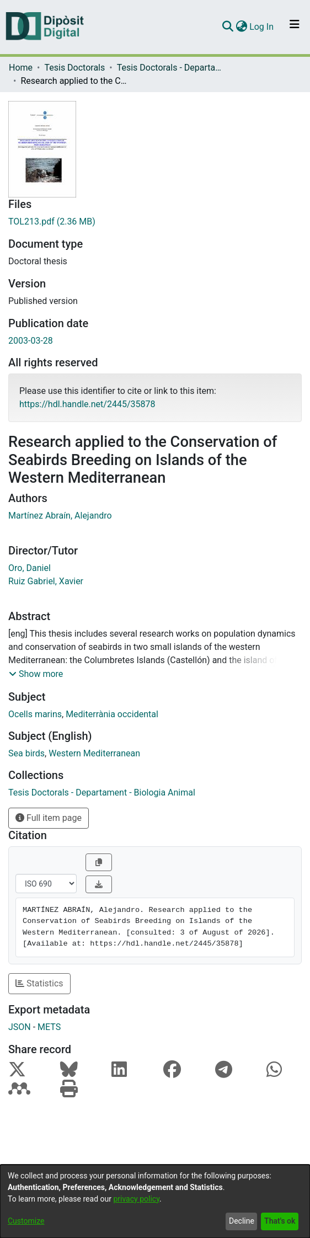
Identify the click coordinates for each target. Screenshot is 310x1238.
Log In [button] (262, 27)
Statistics (39, 983)
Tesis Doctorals (74, 67)
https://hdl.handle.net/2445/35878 (87, 404)
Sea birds (26, 753)
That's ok (279, 1220)
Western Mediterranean (94, 753)
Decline (241, 1220)
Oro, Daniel (29, 568)
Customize (26, 1220)
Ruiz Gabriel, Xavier (45, 581)
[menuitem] (241, 27)
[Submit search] (227, 27)
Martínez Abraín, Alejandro (60, 515)
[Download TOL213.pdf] (155, 221)
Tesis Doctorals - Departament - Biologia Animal (172, 67)
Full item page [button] (48, 818)
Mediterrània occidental (112, 714)
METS (49, 1027)
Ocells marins (35, 714)
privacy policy (136, 1198)
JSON (19, 1027)
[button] (35, 674)
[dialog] (155, 1201)
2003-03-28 (30, 340)
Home (21, 67)
